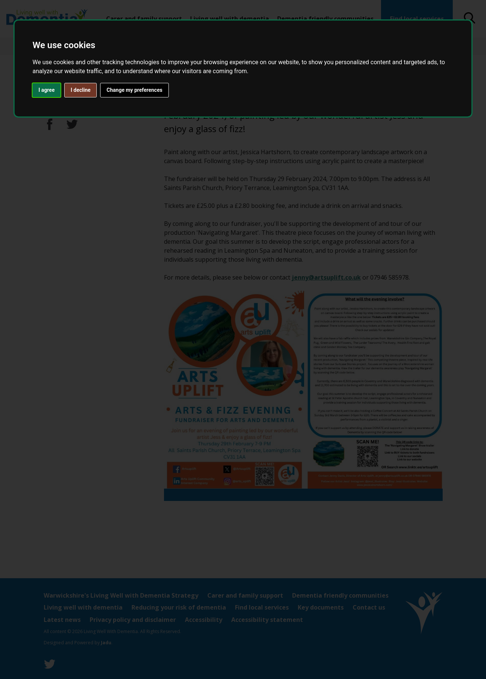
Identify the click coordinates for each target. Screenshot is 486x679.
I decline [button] (80, 90)
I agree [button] (46, 90)
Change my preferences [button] (134, 90)
